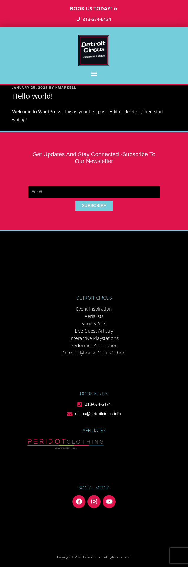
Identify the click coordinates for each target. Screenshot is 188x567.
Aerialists (94, 316)
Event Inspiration (94, 309)
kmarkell (66, 87)
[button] (94, 74)
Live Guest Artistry (94, 331)
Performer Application (94, 345)
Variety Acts (94, 323)
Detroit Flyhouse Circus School (94, 353)
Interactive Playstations (94, 338)
